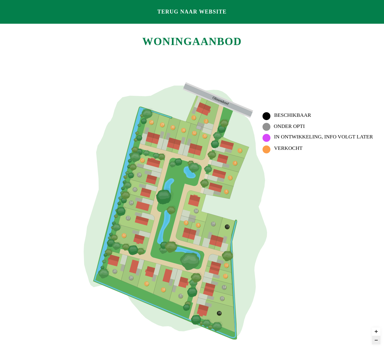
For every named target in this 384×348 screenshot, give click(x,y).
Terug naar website (191, 12)
